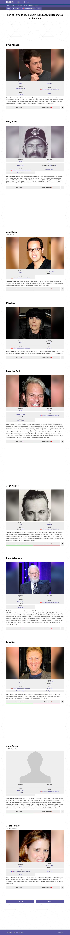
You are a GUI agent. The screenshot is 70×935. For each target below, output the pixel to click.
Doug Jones (11, 121)
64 (55, 165)
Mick (20, 342)
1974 (51, 865)
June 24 (19, 165)
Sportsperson (20, 172)
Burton (49, 786)
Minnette (49, 83)
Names (13, 5)
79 (21, 603)
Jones (49, 161)
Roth (49, 410)
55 (21, 792)
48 (50, 273)
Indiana (57, 89)
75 (50, 343)
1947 (23, 601)
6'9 (51, 688)
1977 (52, 271)
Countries (30, 5)
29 (21, 90)
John (20, 524)
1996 (24, 88)
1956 (52, 682)
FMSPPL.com (20, 932)
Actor (49, 93)
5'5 (51, 871)
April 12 (19, 601)
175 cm (48, 348)
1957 (23, 165)
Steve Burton (12, 746)
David (20, 410)
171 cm (19, 94)
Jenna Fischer (12, 826)
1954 (23, 414)
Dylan (20, 83)
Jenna (20, 866)
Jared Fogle (11, 232)
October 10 (19, 414)
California (28, 170)
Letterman (49, 597)
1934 (22, 529)
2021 (50, 165)
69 (50, 683)
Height (36, 5)
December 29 (19, 88)
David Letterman (14, 558)
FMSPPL (10, 2)
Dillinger (49, 524)
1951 (51, 342)
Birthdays (19, 5)
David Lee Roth (13, 371)
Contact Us (60, 932)
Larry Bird (10, 642)
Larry (20, 682)
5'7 (23, 94)
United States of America (48, 89)
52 (50, 867)
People (8, 5)
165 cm (48, 871)
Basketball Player (20, 690)
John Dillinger (12, 486)
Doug (20, 161)
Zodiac (25, 5)
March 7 (48, 865)
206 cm (48, 688)
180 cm (19, 420)
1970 (23, 790)
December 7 (48, 682)
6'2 (23, 607)
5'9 (51, 348)
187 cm (19, 607)
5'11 (23, 420)
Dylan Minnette (13, 45)
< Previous (20, 901)
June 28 (19, 790)
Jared (20, 272)
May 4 (47, 342)
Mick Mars (11, 303)
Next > (49, 901)
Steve (20, 786)
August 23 (47, 271)
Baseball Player (49, 169)
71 (21, 416)
